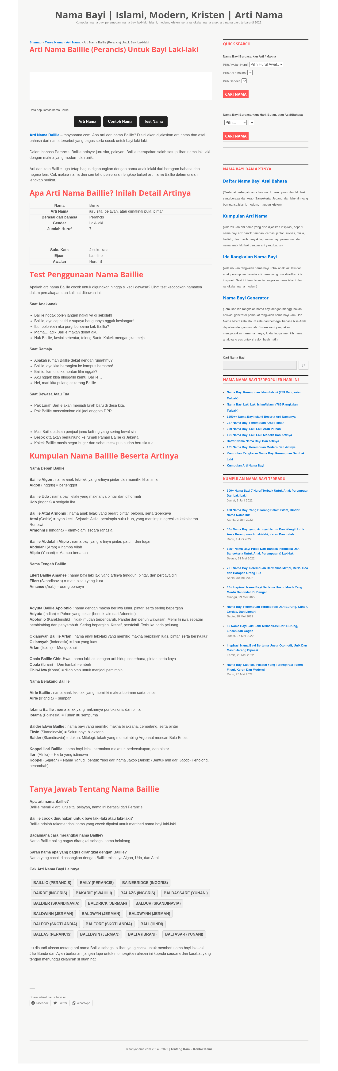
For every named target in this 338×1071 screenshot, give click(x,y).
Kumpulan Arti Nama (245, 216)
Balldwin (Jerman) (99, 934)
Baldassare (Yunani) (186, 893)
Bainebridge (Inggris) (145, 883)
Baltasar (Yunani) (184, 934)
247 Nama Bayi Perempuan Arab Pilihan (255, 423)
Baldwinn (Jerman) (53, 914)
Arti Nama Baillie (44, 135)
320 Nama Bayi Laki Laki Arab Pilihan (254, 429)
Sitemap (36, 42)
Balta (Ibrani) (142, 934)
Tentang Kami (181, 1049)
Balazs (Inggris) (138, 893)
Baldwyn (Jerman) (101, 914)
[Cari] (303, 365)
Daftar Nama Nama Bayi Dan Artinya (253, 441)
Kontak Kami (202, 1049)
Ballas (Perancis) (52, 934)
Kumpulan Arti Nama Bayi (245, 465)
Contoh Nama (120, 121)
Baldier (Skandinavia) (56, 903)
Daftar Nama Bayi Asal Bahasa (255, 181)
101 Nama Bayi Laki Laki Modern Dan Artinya (259, 435)
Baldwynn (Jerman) (149, 914)
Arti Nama (73, 42)
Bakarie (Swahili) (94, 893)
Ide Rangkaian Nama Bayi (250, 257)
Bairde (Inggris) (50, 893)
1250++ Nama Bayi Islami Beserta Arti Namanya (261, 416)
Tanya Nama (54, 42)
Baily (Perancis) (97, 883)
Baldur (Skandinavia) (158, 903)
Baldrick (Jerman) (107, 903)
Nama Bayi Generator (246, 298)
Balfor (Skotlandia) (55, 924)
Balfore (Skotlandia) (109, 924)
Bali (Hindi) (152, 924)
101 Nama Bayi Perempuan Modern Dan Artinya (261, 447)
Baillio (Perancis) (52, 883)
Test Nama (153, 121)
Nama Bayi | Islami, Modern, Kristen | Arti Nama (169, 14)
